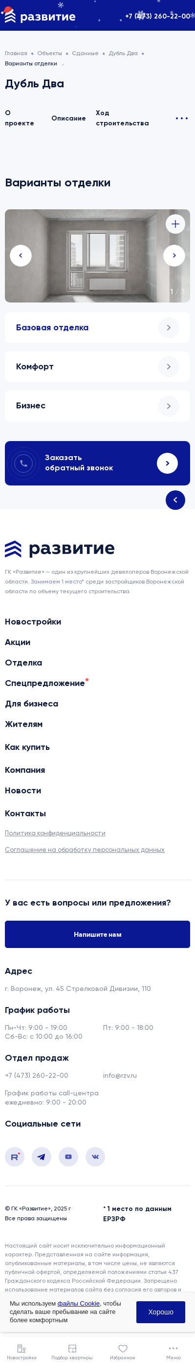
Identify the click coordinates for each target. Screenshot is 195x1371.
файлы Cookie (79, 1303)
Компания (25, 770)
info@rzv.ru (120, 1075)
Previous (21, 256)
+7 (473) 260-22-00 (157, 16)
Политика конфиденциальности (55, 833)
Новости (23, 790)
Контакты (25, 813)
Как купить (27, 747)
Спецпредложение (45, 683)
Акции (17, 642)
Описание (68, 118)
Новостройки (33, 621)
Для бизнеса (31, 703)
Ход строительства (122, 118)
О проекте (19, 118)
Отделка (23, 662)
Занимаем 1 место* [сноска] (57, 581)
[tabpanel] (97, 255)
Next (174, 256)
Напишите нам (98, 934)
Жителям (24, 724)
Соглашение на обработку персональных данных (85, 849)
